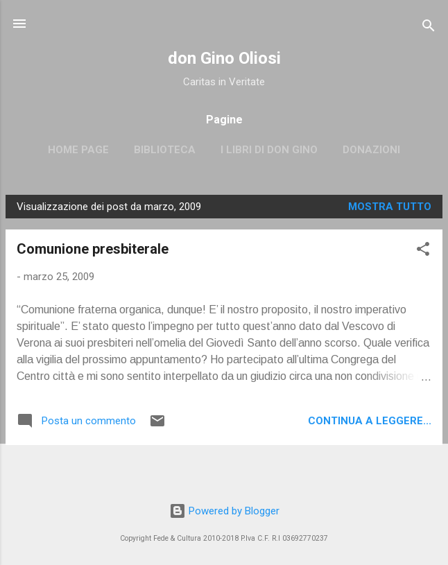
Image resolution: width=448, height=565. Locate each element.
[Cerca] (428, 28)
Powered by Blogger (224, 511)
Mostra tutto (389, 206)
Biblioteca (165, 150)
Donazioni (371, 150)
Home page (78, 150)
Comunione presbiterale (93, 249)
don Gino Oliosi (224, 58)
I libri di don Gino (269, 150)
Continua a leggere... (369, 421)
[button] (423, 251)
